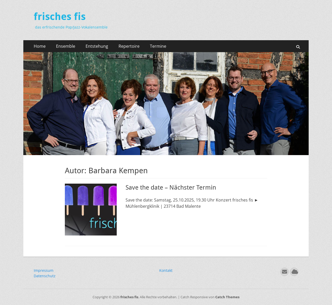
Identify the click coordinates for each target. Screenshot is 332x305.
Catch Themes (227, 297)
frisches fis (60, 16)
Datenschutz (45, 275)
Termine (158, 46)
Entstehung (97, 46)
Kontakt (165, 270)
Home (40, 46)
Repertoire (129, 46)
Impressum (43, 270)
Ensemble (65, 46)
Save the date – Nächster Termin (171, 187)
